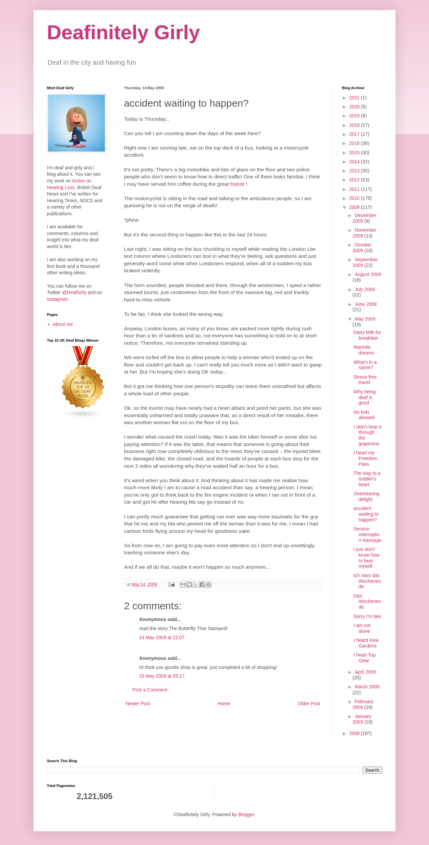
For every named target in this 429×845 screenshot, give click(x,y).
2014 (355, 161)
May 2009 (365, 319)
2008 (355, 733)
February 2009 (363, 704)
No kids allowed (364, 414)
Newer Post (138, 703)
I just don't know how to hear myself (366, 558)
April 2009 (365, 672)
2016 (355, 143)
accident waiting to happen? (366, 514)
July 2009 (365, 289)
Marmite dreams (364, 349)
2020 (355, 106)
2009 (355, 207)
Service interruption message (367, 534)
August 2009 (368, 274)
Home (224, 703)
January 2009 (362, 719)
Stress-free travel (365, 379)
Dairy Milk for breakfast (367, 335)
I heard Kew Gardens (366, 643)
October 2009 (362, 247)
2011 (355, 189)
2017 (355, 134)
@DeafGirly (74, 292)
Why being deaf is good (365, 397)
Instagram (57, 299)
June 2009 (365, 304)
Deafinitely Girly (123, 32)
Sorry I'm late (367, 616)
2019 (355, 115)
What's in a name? (365, 365)
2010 (355, 198)
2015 (355, 152)
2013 (355, 170)
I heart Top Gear (365, 657)
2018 (355, 125)
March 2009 (367, 686)
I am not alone (362, 628)
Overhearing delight (366, 496)
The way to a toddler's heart (367, 478)
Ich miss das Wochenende (367, 581)
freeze (237, 184)
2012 (355, 179)
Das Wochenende (367, 601)
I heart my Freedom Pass (365, 458)
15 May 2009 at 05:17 (161, 676)
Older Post (309, 703)
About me (63, 324)
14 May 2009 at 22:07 (161, 637)
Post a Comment (149, 689)
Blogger (246, 814)
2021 (355, 97)
